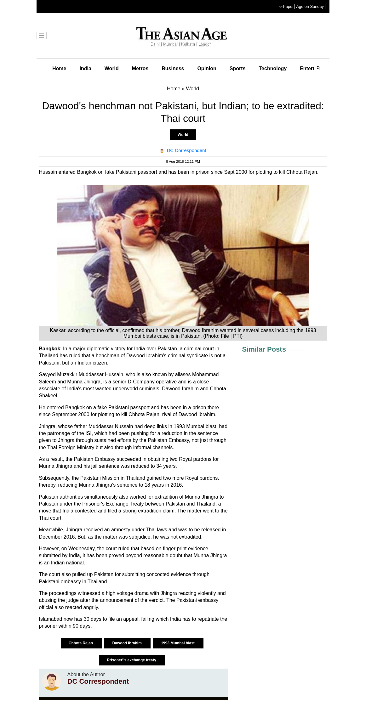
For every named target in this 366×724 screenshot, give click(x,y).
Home (59, 68)
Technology (273, 68)
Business (173, 68)
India (85, 68)
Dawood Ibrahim (127, 643)
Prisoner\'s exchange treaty (132, 660)
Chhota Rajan (81, 643)
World (112, 68)
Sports (238, 68)
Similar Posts (264, 349)
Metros (140, 68)
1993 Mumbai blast (178, 643)
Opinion (206, 68)
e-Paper (286, 6)
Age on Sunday (310, 6)
